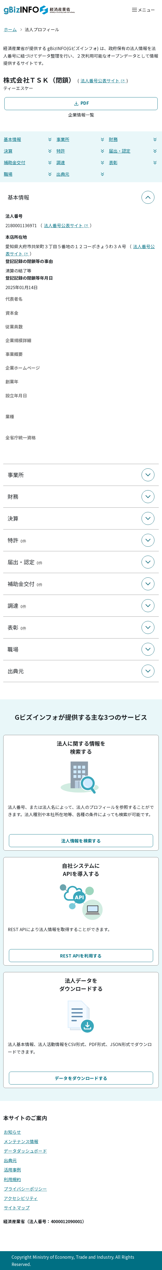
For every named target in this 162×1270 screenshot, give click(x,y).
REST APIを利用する (81, 955)
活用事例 (12, 1169)
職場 (28, 174)
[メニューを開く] (143, 9)
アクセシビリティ (21, 1198)
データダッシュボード (25, 1151)
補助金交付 (28, 162)
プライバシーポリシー (25, 1188)
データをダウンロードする (81, 1078)
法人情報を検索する (81, 840)
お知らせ (12, 1132)
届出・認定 (133, 151)
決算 (28, 151)
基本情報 (28, 139)
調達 (81, 162)
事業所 (81, 139)
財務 (133, 139)
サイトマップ (17, 1207)
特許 (81, 151)
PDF (81, 103)
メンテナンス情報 (21, 1141)
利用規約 (12, 1179)
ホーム (10, 29)
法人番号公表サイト (103, 80)
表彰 (133, 162)
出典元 (81, 174)
